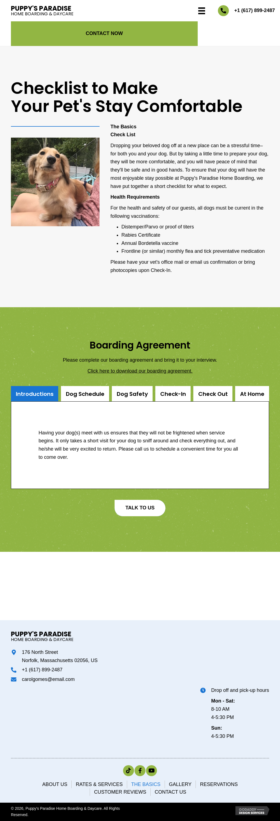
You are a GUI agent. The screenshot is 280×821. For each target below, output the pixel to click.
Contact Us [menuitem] (170, 792)
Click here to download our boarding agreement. (140, 371)
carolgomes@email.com (48, 679)
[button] (104, 33)
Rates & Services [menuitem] (99, 784)
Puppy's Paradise (41, 8)
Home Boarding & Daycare (42, 14)
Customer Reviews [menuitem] (120, 792)
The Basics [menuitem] (146, 784)
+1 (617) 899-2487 (254, 10)
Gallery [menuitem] (180, 784)
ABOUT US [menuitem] (55, 784)
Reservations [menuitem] (219, 784)
